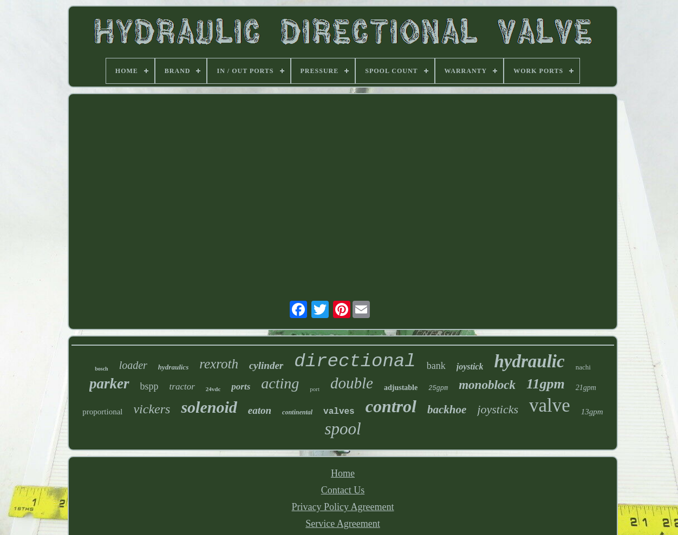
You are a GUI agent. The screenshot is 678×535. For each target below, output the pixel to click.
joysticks (497, 409)
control (391, 406)
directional (354, 361)
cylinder (266, 365)
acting (280, 383)
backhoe (446, 409)
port (315, 389)
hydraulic (529, 361)
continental (297, 412)
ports (240, 386)
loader (133, 365)
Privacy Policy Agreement (343, 506)
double (351, 383)
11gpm (545, 384)
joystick (470, 366)
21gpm (586, 388)
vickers (151, 409)
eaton (259, 410)
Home (343, 473)
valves (339, 412)
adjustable (401, 388)
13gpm (592, 411)
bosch (101, 369)
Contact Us (343, 490)
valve (549, 405)
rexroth (218, 363)
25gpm (438, 388)
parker (109, 383)
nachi (583, 367)
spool (342, 428)
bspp (149, 386)
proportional (102, 411)
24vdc (213, 389)
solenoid (209, 407)
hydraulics (173, 367)
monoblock (487, 385)
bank (436, 365)
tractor (182, 386)
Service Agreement (342, 523)
